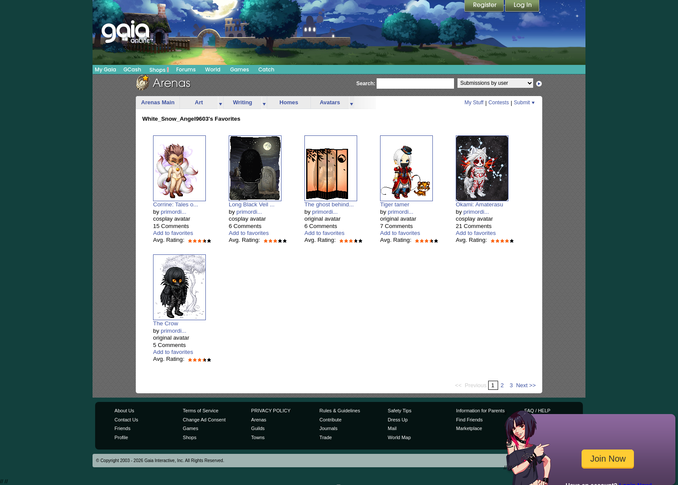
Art (199, 102)
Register (484, 6)
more (220, 102)
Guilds (258, 428)
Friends (123, 428)
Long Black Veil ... (252, 204)
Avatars (330, 102)
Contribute (331, 419)
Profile (121, 437)
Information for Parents (480, 410)
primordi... (173, 212)
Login (522, 6)
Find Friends (469, 419)
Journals (329, 428)
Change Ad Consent (204, 419)
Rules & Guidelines (340, 410)
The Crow (165, 323)
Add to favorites (173, 233)
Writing (243, 102)
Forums (185, 69)
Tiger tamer (394, 204)
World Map (399, 437)
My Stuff (473, 103)
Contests (499, 103)
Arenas (258, 419)
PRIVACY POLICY (271, 410)
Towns (258, 437)
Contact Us (126, 419)
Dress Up (398, 419)
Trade (326, 437)
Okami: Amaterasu (479, 204)
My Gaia (105, 69)
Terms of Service (200, 410)
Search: (365, 83)
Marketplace (469, 428)
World (213, 69)
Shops (159, 69)
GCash (132, 69)
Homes (288, 102)
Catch (267, 69)
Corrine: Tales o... (175, 204)
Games (239, 69)
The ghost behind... (329, 204)
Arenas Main (157, 102)
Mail (392, 428)
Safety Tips (400, 410)
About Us (124, 410)
